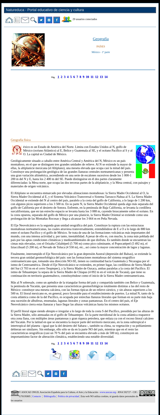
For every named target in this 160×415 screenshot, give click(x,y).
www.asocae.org (108, 392)
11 (92, 76)
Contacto (36, 396)
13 (101, 76)
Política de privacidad (68, 396)
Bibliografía (50, 396)
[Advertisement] (83, 105)
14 (106, 76)
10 (87, 76)
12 (96, 76)
